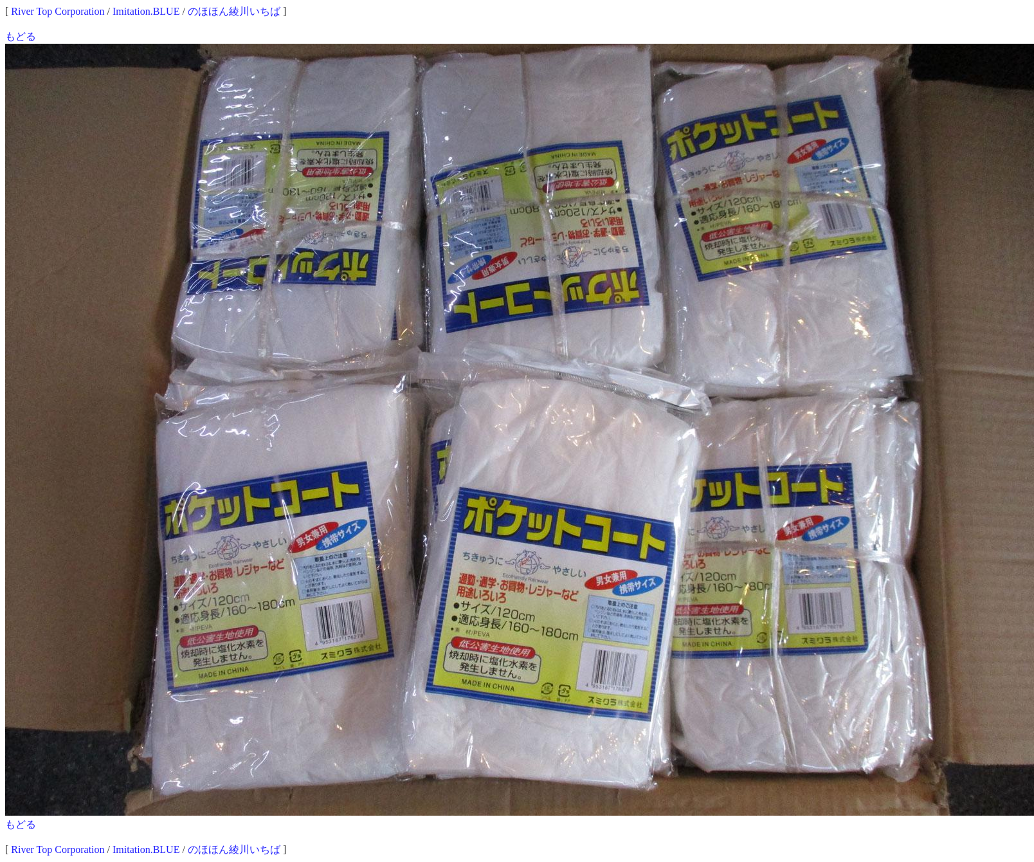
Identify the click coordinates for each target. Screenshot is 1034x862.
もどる (20, 36)
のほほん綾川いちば (234, 11)
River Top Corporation (57, 11)
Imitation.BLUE (146, 11)
